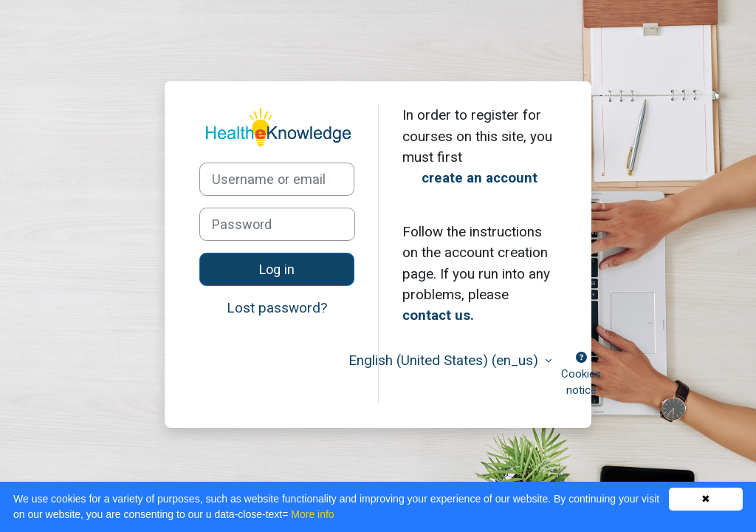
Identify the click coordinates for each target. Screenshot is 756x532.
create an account (479, 177)
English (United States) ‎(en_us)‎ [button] (445, 360)
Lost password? (277, 307)
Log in (277, 269)
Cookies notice (581, 375)
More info (312, 514)
